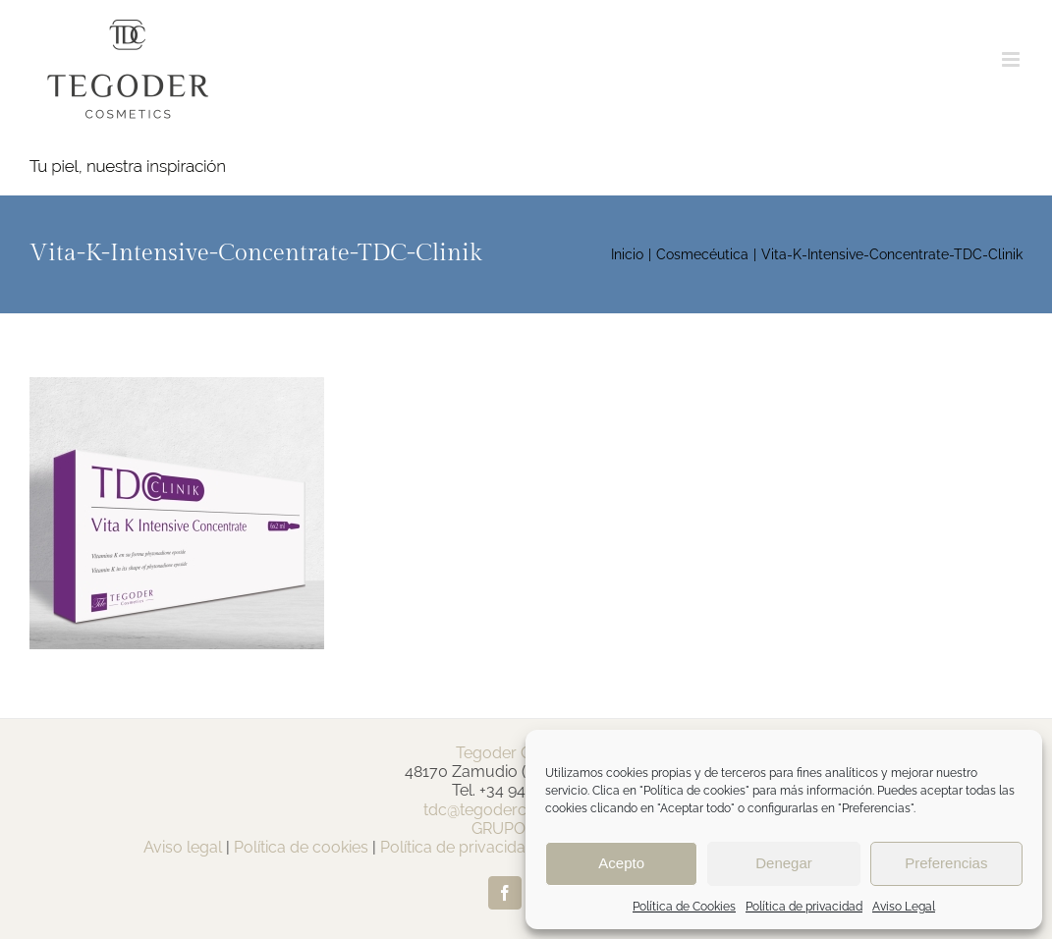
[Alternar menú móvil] (1012, 59)
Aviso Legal (903, 906)
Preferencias (946, 863)
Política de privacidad (804, 906)
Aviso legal (182, 847)
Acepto (621, 863)
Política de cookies (301, 847)
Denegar (783, 863)
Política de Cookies (684, 906)
